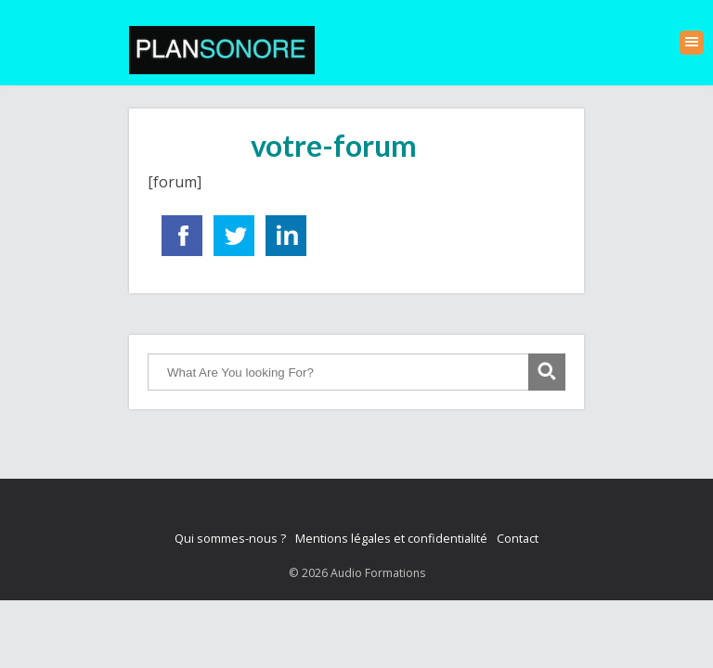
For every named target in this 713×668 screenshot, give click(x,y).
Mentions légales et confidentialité (391, 538)
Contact (517, 538)
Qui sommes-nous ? (230, 538)
